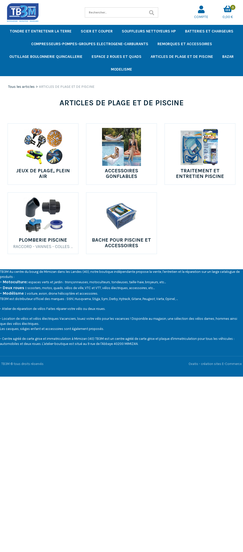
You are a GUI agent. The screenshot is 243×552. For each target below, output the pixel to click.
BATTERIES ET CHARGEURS (209, 31)
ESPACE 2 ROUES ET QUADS (116, 56)
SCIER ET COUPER (97, 31)
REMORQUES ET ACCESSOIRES (184, 44)
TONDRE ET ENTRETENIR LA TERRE (41, 31)
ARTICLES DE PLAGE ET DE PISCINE (182, 56)
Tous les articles (21, 87)
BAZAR (228, 56)
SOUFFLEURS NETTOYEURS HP (149, 31)
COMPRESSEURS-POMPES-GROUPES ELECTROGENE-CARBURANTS (89, 44)
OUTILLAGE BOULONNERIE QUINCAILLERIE (46, 56)
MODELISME (121, 69)
